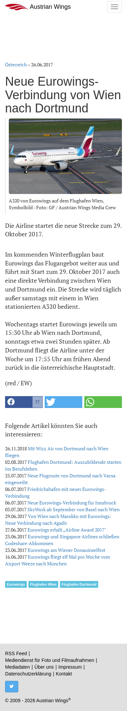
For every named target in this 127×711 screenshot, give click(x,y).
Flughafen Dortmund (79, 584)
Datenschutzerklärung (28, 673)
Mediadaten (17, 667)
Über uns (44, 667)
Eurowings (16, 584)
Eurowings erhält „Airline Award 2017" (66, 529)
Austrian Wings (38, 6)
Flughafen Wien (43, 584)
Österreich (16, 64)
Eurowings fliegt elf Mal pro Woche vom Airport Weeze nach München (57, 560)
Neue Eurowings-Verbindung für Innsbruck (71, 502)
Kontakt (64, 673)
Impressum (70, 667)
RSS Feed (16, 653)
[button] (24, 402)
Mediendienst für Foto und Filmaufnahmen (49, 660)
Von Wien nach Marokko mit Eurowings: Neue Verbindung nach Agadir (58, 519)
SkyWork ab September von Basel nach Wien (73, 509)
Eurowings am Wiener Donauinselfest (66, 550)
